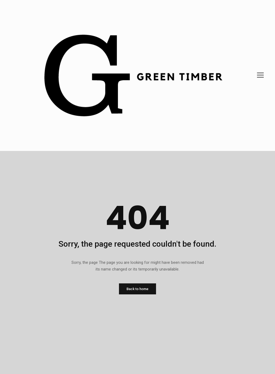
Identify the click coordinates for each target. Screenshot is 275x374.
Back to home (137, 289)
